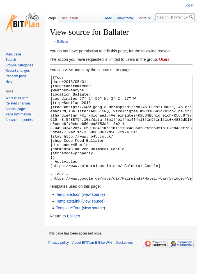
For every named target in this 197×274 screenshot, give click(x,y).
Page (51, 18)
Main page (13, 54)
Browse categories (19, 65)
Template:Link (68, 222)
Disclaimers (124, 264)
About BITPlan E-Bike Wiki (92, 264)
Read (103, 18)
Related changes (18, 103)
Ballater (62, 41)
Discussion (69, 18)
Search (10, 60)
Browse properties (19, 120)
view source (93, 215)
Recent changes (17, 71)
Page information (18, 114)
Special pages (15, 109)
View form (121, 18)
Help (8, 81)
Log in (189, 5)
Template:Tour (68, 229)
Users (164, 59)
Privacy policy (58, 264)
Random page (15, 76)
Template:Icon (68, 215)
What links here (17, 98)
